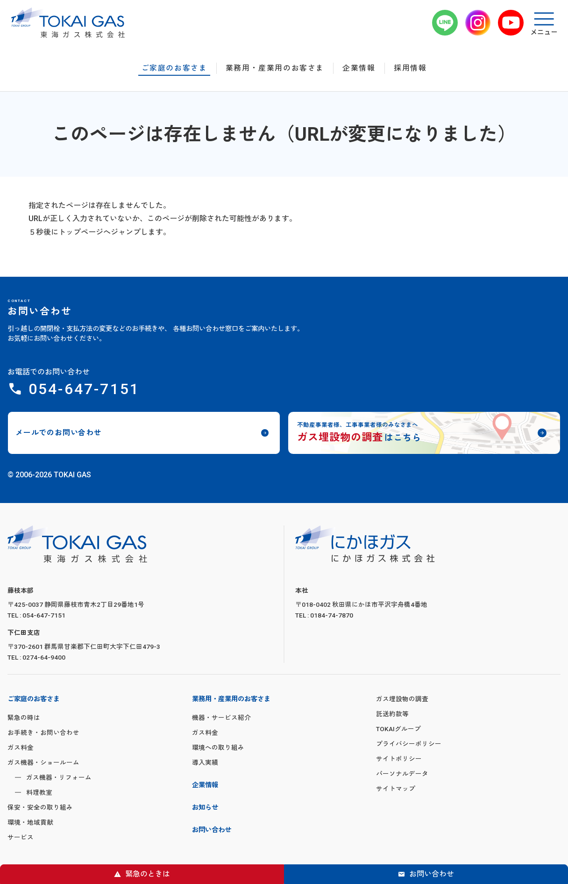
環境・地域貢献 (30, 822)
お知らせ (205, 808)
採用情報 (410, 68)
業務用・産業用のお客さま (275, 68)
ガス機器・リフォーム (59, 777)
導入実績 (205, 762)
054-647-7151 (84, 389)
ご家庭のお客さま (174, 68)
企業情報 (358, 68)
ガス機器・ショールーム (43, 762)
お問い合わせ (431, 874)
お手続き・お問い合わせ (43, 732)
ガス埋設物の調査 (402, 699)
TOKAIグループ (398, 729)
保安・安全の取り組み (40, 807)
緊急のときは (147, 874)
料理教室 (39, 792)
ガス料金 (20, 747)
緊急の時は (23, 717)
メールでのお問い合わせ (58, 432)
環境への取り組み (218, 747)
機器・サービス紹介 (221, 717)
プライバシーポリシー (408, 743)
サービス (20, 837)
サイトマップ (395, 788)
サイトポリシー (399, 758)
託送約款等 (392, 714)
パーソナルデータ (402, 773)
